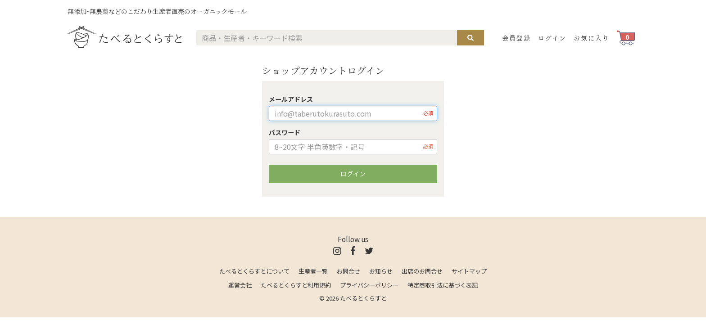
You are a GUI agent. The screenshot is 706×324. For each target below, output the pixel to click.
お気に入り (592, 37)
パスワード (284, 132)
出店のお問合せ (422, 271)
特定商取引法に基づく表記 (442, 285)
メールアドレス (291, 99)
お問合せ (348, 271)
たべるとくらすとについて (254, 271)
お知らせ (381, 271)
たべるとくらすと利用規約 (296, 285)
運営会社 (240, 285)
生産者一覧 (313, 271)
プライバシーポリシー (369, 285)
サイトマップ (469, 271)
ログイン (552, 37)
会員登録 (516, 37)
